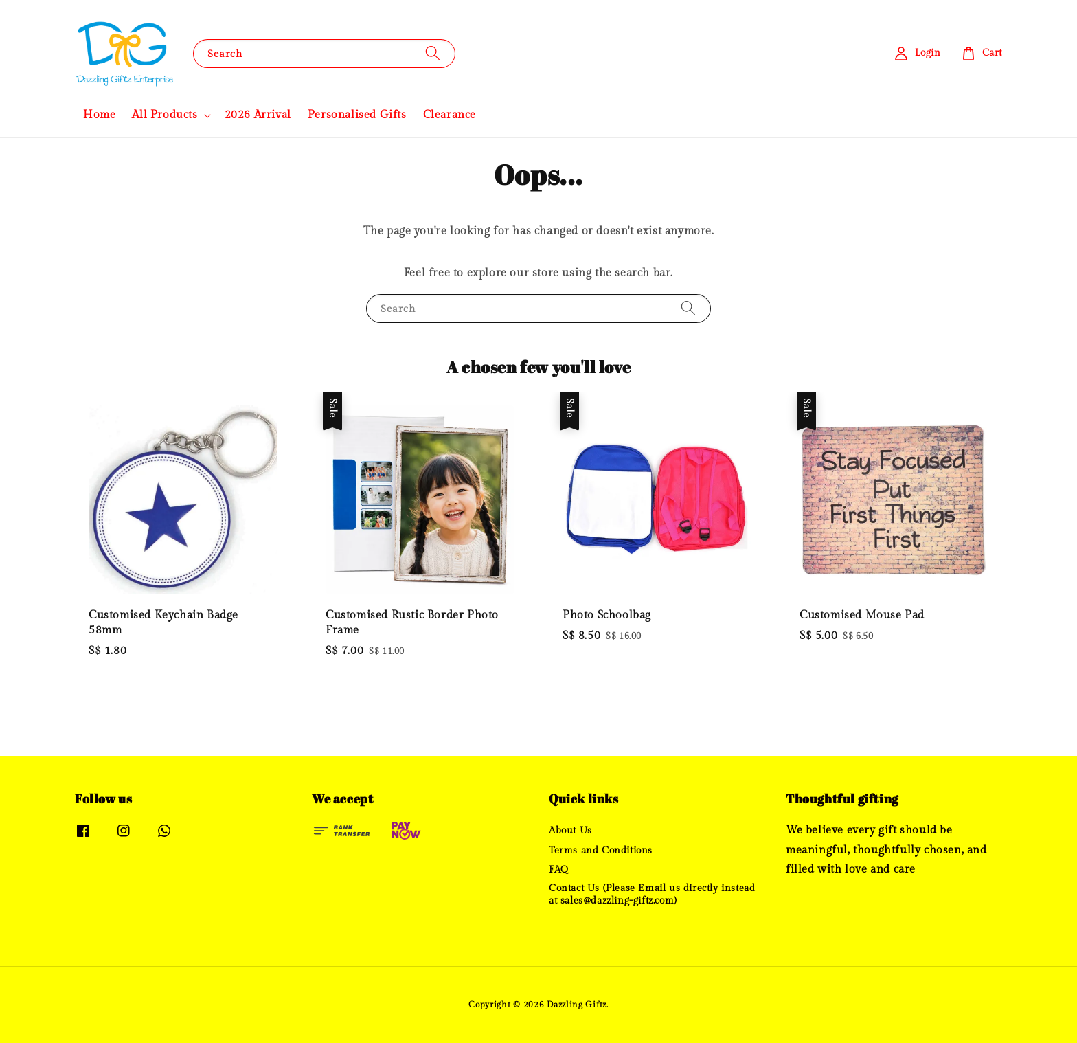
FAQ (559, 869)
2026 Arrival (258, 115)
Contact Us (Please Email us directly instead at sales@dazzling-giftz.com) (652, 894)
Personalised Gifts (357, 115)
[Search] (433, 53)
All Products (164, 115)
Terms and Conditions (601, 850)
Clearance (449, 115)
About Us (570, 830)
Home (99, 115)
